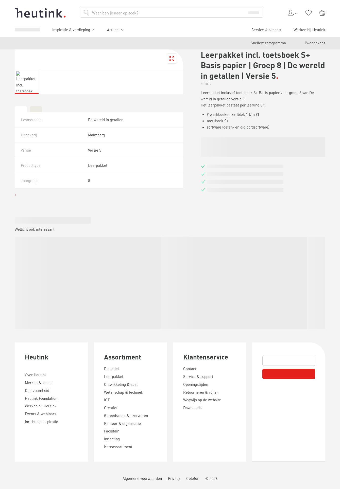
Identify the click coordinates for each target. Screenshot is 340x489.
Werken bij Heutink (28, 408)
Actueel (21, 395)
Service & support (27, 404)
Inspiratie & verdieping (34, 388)
